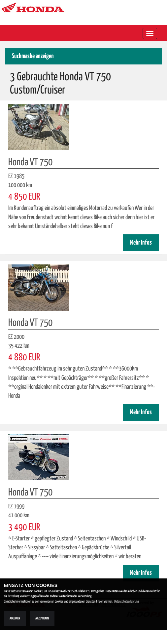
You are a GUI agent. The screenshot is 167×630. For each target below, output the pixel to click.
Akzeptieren (42, 618)
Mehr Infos (141, 243)
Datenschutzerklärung (126, 601)
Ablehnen (15, 618)
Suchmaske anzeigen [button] (33, 56)
